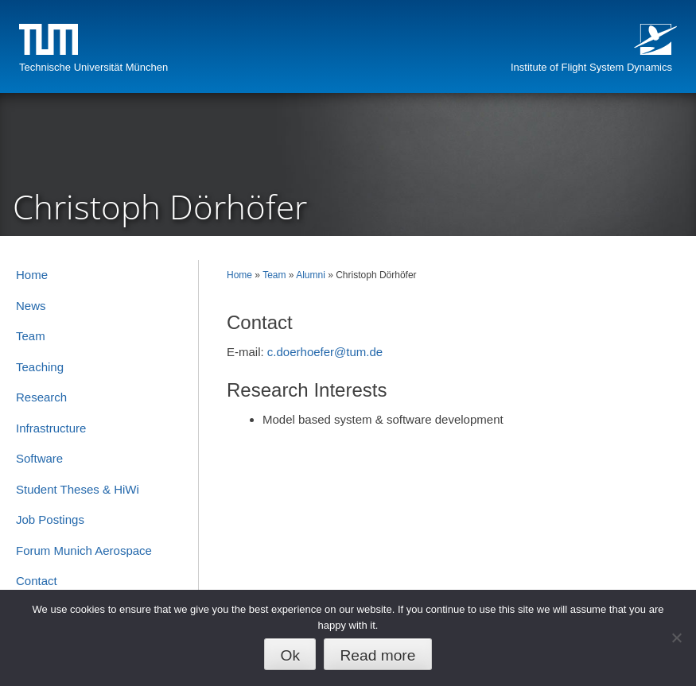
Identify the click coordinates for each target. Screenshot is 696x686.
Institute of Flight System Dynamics (591, 67)
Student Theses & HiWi (77, 489)
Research (41, 397)
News (31, 305)
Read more (377, 655)
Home (239, 275)
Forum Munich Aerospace (84, 550)
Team (274, 275)
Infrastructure (51, 428)
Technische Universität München (93, 67)
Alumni (310, 275)
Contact (36, 580)
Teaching (40, 367)
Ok (291, 655)
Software (39, 458)
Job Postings (50, 519)
